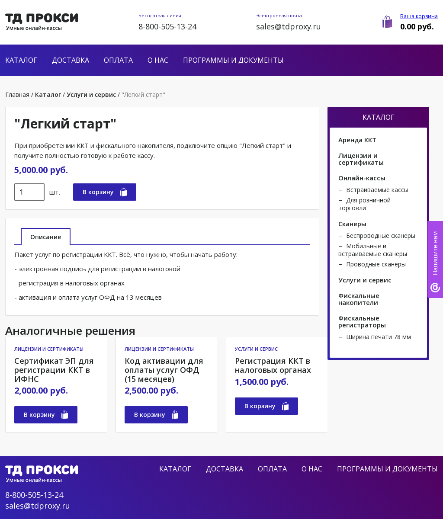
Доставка (70, 60)
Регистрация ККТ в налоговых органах (273, 365)
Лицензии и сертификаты (48, 349)
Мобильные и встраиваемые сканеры (372, 250)
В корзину (105, 192)
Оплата (118, 60)
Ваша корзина (419, 16)
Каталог (21, 60)
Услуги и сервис (91, 94)
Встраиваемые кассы (377, 190)
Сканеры (352, 223)
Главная (17, 94)
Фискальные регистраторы (362, 321)
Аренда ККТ (357, 139)
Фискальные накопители (358, 299)
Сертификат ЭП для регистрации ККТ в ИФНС (54, 369)
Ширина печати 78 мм (378, 337)
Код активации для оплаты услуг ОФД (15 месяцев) (164, 369)
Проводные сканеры (376, 264)
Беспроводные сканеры (380, 235)
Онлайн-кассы (361, 177)
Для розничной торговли (364, 204)
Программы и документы (233, 60)
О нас (158, 60)
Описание (45, 237)
